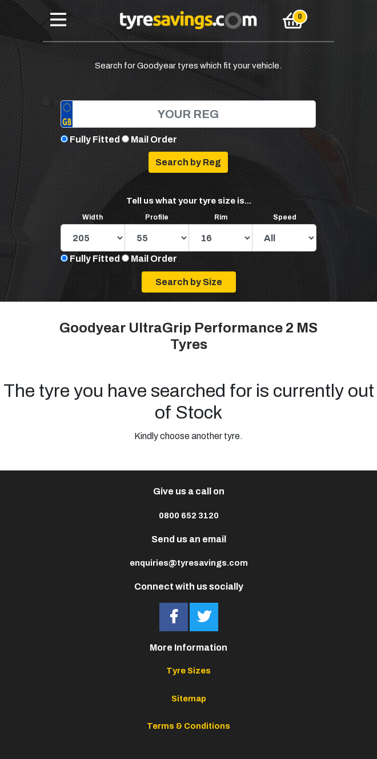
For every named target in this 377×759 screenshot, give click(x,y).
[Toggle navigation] (58, 20)
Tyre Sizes (188, 670)
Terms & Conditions (188, 725)
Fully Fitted (95, 139)
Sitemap (188, 698)
